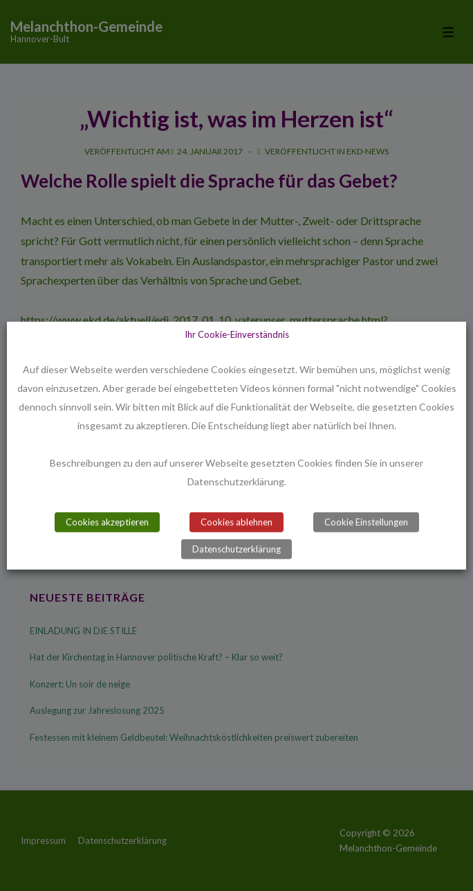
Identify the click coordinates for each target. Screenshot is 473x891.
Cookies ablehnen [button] (236, 522)
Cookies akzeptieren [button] (107, 522)
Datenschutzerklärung (236, 549)
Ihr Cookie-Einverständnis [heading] (237, 333)
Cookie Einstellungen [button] (366, 522)
